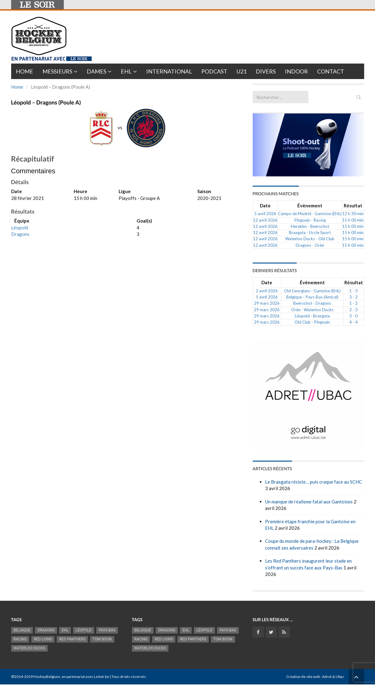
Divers (266, 71)
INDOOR (296, 71)
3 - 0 (353, 315)
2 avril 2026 (267, 290)
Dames (96, 71)
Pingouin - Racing (310, 220)
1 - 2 (353, 303)
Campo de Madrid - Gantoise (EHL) (310, 213)
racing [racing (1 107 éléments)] (20, 639)
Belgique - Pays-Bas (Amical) (312, 296)
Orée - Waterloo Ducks (312, 309)
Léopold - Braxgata (312, 315)
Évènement (309, 205)
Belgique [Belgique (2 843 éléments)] (22, 630)
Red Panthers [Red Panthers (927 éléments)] (72, 639)
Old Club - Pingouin (312, 322)
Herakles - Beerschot (310, 226)
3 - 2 (353, 296)
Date (265, 205)
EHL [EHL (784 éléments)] (65, 630)
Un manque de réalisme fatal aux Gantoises (309, 501)
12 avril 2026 (265, 220)
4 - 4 (353, 322)
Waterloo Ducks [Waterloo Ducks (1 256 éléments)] (30, 648)
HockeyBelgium (46, 676)
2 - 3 (353, 309)
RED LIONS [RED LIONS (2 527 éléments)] (43, 639)
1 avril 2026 (267, 296)
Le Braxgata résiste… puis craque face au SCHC (313, 482)
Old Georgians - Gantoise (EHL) (312, 290)
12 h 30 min (353, 213)
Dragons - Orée (310, 245)
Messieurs (57, 71)
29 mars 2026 (267, 303)
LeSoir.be (101, 676)
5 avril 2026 (265, 213)
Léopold (19, 227)
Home (24, 71)
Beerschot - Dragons (312, 303)
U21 (241, 71)
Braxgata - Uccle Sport (310, 232)
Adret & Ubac (333, 676)
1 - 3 (353, 290)
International (169, 71)
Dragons (20, 234)
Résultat (353, 205)
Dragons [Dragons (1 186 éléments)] (46, 630)
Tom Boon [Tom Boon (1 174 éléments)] (102, 639)
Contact (330, 71)
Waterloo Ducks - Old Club (309, 238)
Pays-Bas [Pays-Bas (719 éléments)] (107, 630)
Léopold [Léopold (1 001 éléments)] (84, 630)
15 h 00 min (353, 220)
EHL (126, 71)
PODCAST (214, 71)
